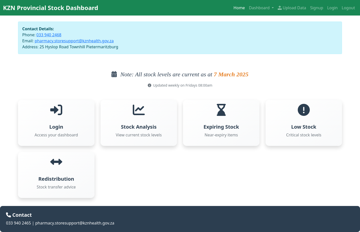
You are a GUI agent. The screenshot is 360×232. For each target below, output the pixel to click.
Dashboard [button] (260, 8)
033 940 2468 (49, 35)
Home (239, 8)
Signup (316, 8)
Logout (348, 8)
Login (332, 8)
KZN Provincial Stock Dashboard (50, 8)
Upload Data (292, 8)
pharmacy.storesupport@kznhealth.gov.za (74, 41)
